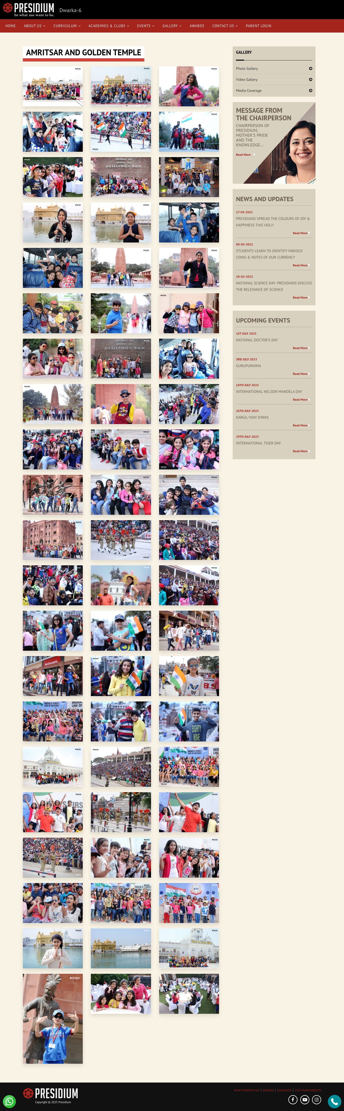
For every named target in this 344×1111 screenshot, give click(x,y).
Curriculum (67, 26)
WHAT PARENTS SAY (247, 1090)
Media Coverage (248, 90)
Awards (197, 26)
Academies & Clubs (109, 26)
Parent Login (258, 26)
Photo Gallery (247, 68)
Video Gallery (246, 79)
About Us (34, 26)
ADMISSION (284, 1090)
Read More (243, 155)
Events (146, 26)
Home (10, 26)
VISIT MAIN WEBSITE (308, 1090)
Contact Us (225, 26)
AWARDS (268, 1090)
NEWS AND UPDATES (264, 199)
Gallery (172, 26)
